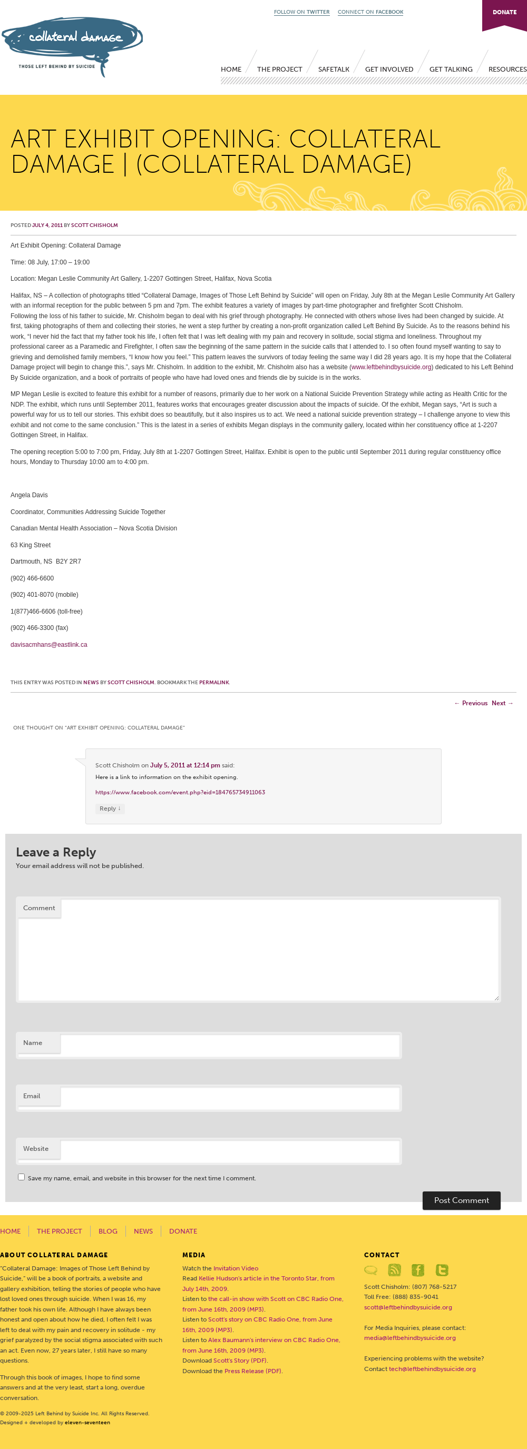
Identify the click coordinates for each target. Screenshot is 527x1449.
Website (35, 1148)
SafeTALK (333, 69)
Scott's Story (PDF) (240, 1360)
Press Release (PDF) (253, 1371)
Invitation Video (235, 1268)
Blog (108, 1231)
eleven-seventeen (87, 1423)
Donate (183, 1231)
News (91, 682)
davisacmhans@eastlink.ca (49, 644)
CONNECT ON (370, 12)
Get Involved (389, 69)
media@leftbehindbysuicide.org (410, 1338)
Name (32, 1043)
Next (503, 703)
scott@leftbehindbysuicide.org (408, 1307)
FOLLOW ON (302, 12)
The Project (279, 69)
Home (231, 69)
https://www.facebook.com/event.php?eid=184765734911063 (180, 792)
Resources (508, 69)
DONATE (504, 12)
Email (31, 1096)
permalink (214, 682)
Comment (39, 908)
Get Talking (451, 69)
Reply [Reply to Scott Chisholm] (110, 809)
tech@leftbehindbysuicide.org (432, 1369)
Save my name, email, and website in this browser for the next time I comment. (142, 1178)
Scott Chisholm (94, 225)
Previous (470, 703)
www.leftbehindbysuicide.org (391, 367)
